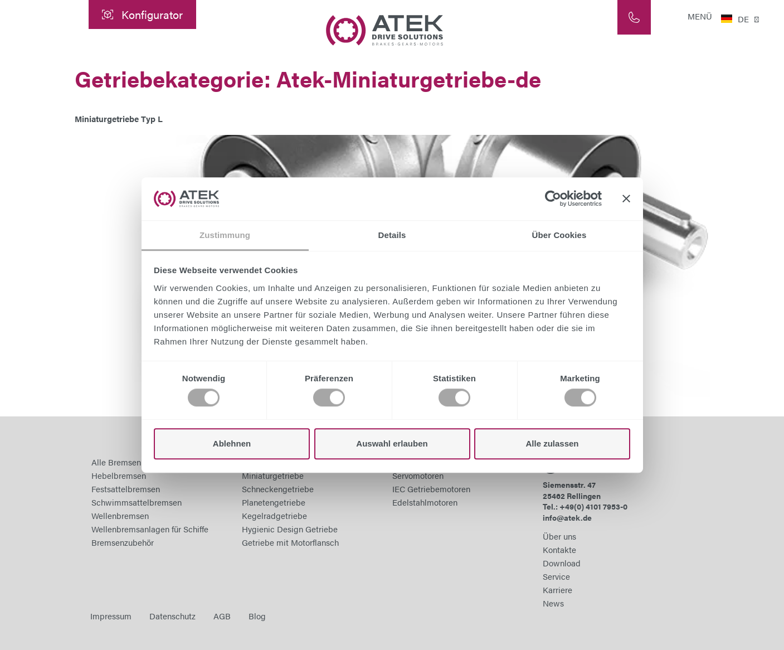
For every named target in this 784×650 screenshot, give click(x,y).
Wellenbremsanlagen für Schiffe (149, 529)
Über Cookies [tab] (559, 235)
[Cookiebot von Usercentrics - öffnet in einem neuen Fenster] (553, 199)
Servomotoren (418, 475)
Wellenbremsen (120, 515)
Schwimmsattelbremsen (136, 502)
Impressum (111, 616)
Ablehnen (232, 443)
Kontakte (559, 549)
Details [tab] (392, 235)
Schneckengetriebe (278, 488)
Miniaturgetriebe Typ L (119, 118)
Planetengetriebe (273, 502)
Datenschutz (172, 616)
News (553, 603)
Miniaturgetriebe (273, 475)
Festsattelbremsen (125, 488)
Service (556, 576)
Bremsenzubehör (122, 542)
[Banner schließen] (626, 199)
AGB (222, 616)
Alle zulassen (551, 443)
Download (562, 563)
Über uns (559, 536)
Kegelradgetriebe (274, 515)
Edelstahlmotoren (424, 502)
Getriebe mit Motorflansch (290, 542)
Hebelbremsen (118, 475)
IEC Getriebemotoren (431, 488)
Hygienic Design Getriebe (290, 529)
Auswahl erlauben (391, 443)
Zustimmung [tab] (224, 235)
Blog (257, 616)
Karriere (557, 589)
